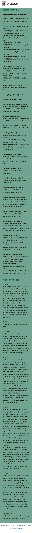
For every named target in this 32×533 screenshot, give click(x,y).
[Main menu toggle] (28, 4)
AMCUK (12, 3)
